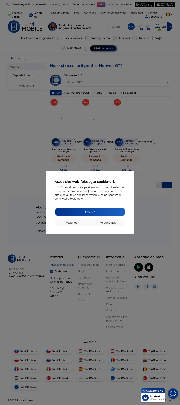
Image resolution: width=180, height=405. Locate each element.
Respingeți (72, 222)
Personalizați (107, 222)
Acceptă (90, 212)
